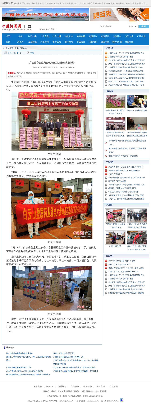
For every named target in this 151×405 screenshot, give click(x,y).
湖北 (64, 3)
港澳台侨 (81, 36)
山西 (117, 3)
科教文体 (69, 36)
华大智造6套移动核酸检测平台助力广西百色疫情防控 (74, 367)
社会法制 (56, 36)
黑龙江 (74, 3)
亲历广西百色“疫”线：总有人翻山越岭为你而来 (24, 371)
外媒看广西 (117, 42)
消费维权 (93, 42)
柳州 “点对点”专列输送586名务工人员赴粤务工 (126, 81)
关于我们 (37, 386)
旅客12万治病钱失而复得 (137, 110)
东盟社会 (117, 36)
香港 (135, 3)
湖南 (69, 3)
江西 (84, 3)
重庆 (24, 3)
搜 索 (143, 26)
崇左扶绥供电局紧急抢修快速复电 (19, 353)
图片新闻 (69, 42)
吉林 (88, 3)
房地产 (20, 42)
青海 (108, 3)
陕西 (121, 3)
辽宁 (93, 3)
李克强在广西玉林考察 (117, 181)
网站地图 (113, 386)
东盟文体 (129, 36)
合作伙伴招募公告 (115, 174)
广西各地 (141, 36)
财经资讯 (44, 36)
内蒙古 (98, 3)
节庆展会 (81, 42)
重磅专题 (105, 42)
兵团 (144, 3)
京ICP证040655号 (67, 401)
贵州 (38, 3)
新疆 (139, 3)
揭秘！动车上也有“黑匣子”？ (64, 353)
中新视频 (56, 42)
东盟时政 (93, 36)
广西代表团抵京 (115, 246)
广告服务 (75, 386)
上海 (126, 3)
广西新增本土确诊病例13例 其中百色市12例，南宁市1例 (75, 371)
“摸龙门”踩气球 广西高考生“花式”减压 (123, 156)
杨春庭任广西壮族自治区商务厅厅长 (122, 188)
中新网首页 (7, 3)
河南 (60, 3)
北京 (20, 3)
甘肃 (33, 3)
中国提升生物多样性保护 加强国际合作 (123, 192)
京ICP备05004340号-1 (110, 401)
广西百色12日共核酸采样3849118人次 (68, 357)
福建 (29, 3)
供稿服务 (87, 386)
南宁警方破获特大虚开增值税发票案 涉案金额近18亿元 (137, 135)
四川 (130, 3)
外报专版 (129, 42)
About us (49, 386)
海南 (51, 3)
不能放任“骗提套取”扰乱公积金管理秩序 (124, 170)
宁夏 (104, 3)
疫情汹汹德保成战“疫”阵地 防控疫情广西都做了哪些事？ (28, 374)
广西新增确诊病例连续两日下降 (18, 367)
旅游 (8, 42)
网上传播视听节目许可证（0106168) (42, 401)
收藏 (32, 53)
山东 (112, 3)
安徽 (15, 3)
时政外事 (32, 36)
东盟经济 (105, 36)
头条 (20, 36)
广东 (42, 3)
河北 (55, 3)
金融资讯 (32, 42)
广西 (46, 3)
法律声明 (100, 386)
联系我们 (62, 386)
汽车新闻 (44, 42)
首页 (8, 36)
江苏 (79, 3)
